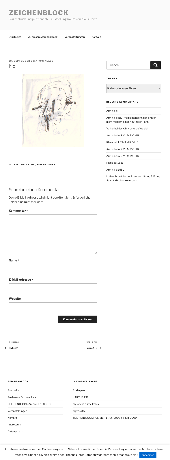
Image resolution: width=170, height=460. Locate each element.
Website (15, 298)
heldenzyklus (24, 164)
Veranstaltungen (74, 36)
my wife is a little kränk (86, 404)
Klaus (49, 61)
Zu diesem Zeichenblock (42, 36)
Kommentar (18, 210)
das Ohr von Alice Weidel (132, 128)
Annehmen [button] (148, 454)
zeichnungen (46, 164)
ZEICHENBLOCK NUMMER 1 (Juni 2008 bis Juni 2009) (105, 417)
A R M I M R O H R (128, 135)
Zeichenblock (39, 13)
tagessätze (79, 410)
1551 (120, 162)
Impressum (14, 424)
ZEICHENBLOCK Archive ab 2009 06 (30, 404)
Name (14, 260)
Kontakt (96, 36)
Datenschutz (15, 431)
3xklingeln (79, 390)
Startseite (15, 36)
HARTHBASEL (81, 397)
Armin (109, 110)
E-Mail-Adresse (21, 279)
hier (135, 455)
